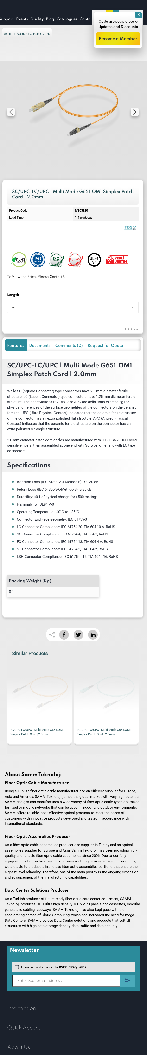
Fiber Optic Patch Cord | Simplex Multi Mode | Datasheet (130, 227)
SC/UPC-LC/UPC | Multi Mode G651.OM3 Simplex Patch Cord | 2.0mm (104, 732)
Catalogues (67, 19)
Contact (87, 19)
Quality (37, 19)
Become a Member (118, 39)
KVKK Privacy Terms (72, 967)
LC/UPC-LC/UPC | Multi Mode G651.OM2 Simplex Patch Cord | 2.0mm (37, 732)
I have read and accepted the (50, 967)
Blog (50, 19)
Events (22, 19)
